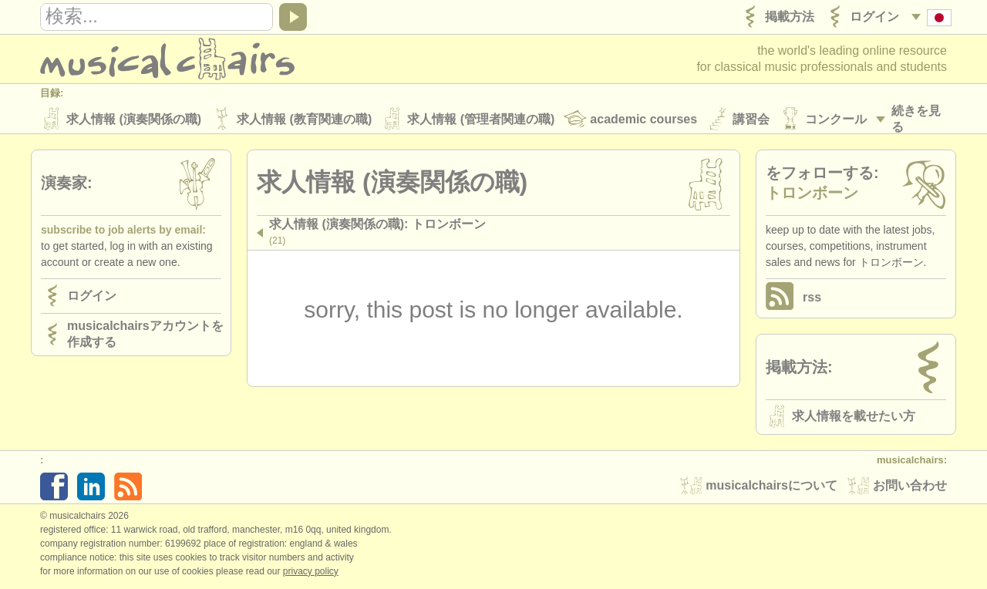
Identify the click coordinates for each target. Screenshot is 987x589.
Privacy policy (311, 572)
